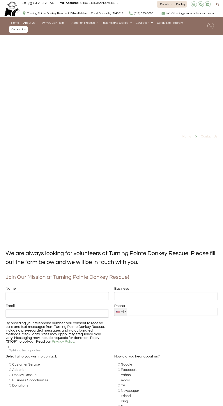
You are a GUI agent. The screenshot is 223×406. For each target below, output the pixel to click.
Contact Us (18, 29)
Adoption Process (85, 22)
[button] (148, 4)
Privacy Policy (63, 342)
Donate (148, 4)
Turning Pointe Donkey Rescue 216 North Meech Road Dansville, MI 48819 (75, 13)
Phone (119, 306)
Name (11, 288)
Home (15, 22)
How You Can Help (53, 22)
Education (144, 22)
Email (10, 306)
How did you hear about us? (137, 357)
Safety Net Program (170, 22)
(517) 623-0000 (143, 13)
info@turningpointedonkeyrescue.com (191, 13)
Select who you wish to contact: (31, 357)
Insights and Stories (117, 22)
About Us (29, 22)
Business (121, 288)
